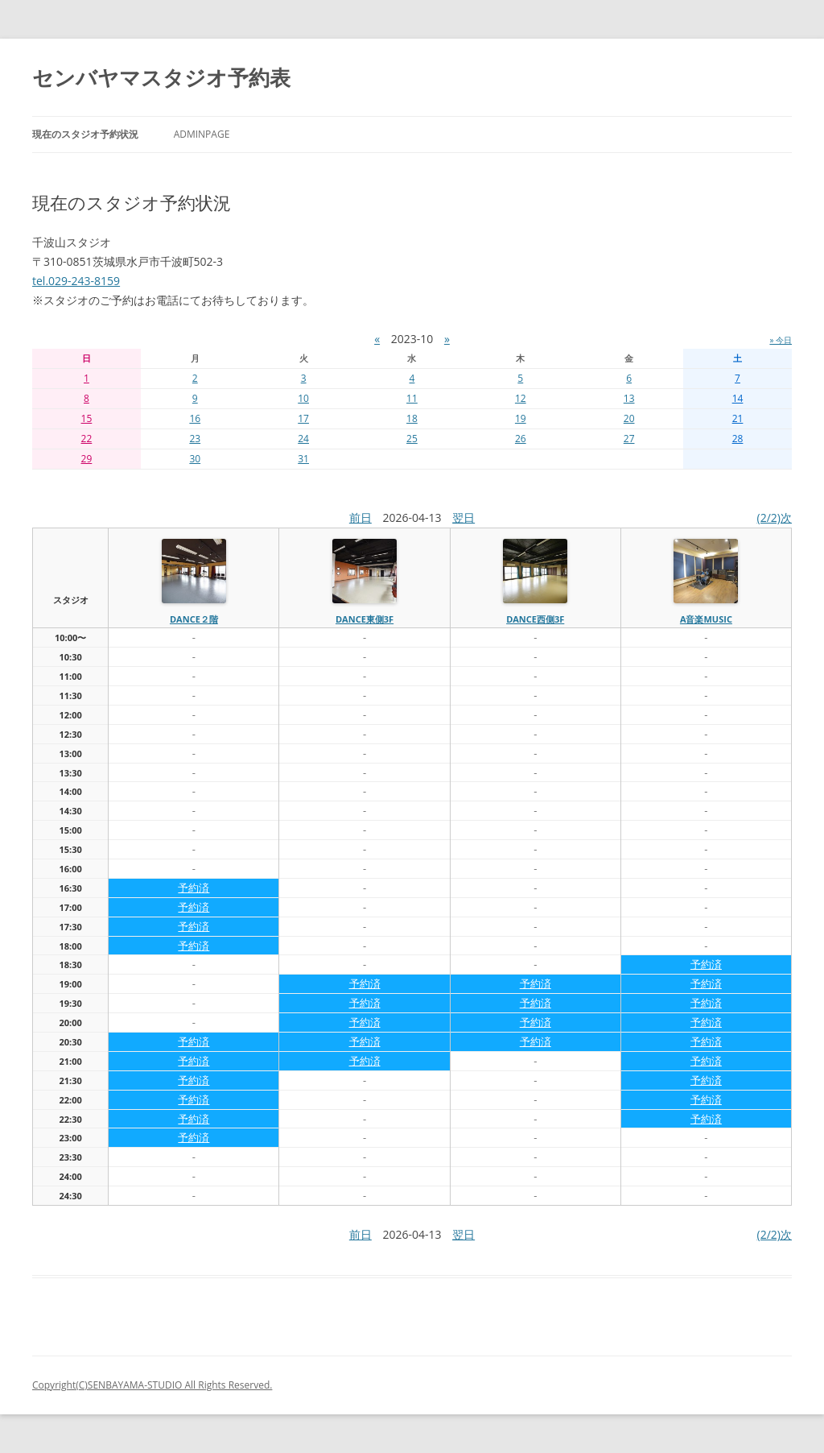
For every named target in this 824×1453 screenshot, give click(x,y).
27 (629, 438)
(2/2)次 (774, 517)
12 (520, 398)
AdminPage (202, 134)
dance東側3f (364, 619)
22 (87, 438)
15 (87, 418)
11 (412, 398)
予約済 (193, 887)
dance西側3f (535, 619)
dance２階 (194, 619)
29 (87, 459)
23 (194, 438)
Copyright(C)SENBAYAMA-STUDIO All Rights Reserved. (152, 1385)
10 (303, 398)
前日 (360, 517)
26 (520, 438)
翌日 (463, 517)
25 (412, 438)
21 (738, 418)
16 (194, 418)
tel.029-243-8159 (76, 280)
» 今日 (780, 340)
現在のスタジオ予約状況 (85, 134)
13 (629, 398)
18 (412, 418)
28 (738, 438)
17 (303, 418)
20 (629, 418)
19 (520, 418)
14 (738, 398)
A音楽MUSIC (706, 619)
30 (194, 459)
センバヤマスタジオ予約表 (161, 77)
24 (303, 438)
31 (303, 459)
